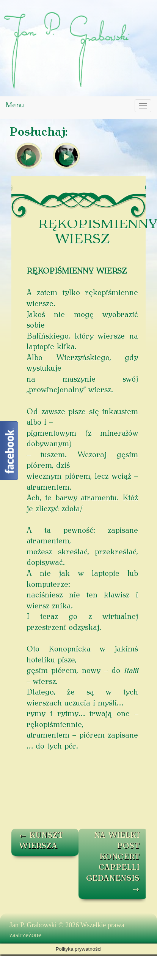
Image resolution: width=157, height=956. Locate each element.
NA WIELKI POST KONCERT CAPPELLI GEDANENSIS (113, 863)
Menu (15, 105)
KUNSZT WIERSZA (41, 841)
